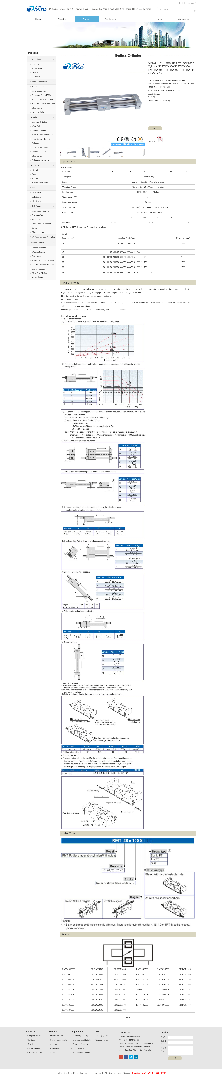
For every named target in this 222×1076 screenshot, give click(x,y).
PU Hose (35, 178)
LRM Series (36, 193)
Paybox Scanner (38, 256)
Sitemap (126, 1073)
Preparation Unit (37, 59)
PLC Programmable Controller (42, 237)
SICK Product (36, 206)
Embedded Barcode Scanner (43, 260)
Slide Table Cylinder (40, 147)
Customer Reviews (34, 1053)
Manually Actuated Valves (42, 99)
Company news (101, 1040)
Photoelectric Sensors (40, 211)
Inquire (154, 128)
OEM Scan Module (39, 273)
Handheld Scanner (39, 248)
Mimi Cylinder (38, 126)
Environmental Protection (83, 1053)
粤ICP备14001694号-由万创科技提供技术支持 (149, 1073)
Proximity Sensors (39, 215)
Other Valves (37, 108)
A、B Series (37, 68)
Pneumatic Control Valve (42, 95)
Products (86, 19)
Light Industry (78, 1048)
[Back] (128, 1017)
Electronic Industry (80, 1044)
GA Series (36, 77)
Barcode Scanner (37, 243)
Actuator (33, 117)
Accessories (35, 165)
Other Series (37, 72)
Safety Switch (37, 219)
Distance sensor (38, 232)
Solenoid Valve (38, 87)
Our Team (31, 1040)
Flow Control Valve (39, 91)
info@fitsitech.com (133, 1037)
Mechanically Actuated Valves (44, 104)
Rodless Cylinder (39, 152)
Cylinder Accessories (40, 160)
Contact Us (183, 19)
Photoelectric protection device (41, 226)
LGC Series (36, 201)
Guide (32, 188)
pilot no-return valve (40, 183)
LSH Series (36, 197)
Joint (34, 174)
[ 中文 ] (182, 3)
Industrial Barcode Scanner (42, 265)
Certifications (32, 1044)
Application (111, 19)
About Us (63, 19)
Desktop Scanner (38, 269)
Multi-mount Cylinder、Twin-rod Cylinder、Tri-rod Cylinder (44, 139)
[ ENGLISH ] (191, 3)
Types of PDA (37, 277)
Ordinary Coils (38, 112)
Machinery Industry (80, 1036)
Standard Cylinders (39, 122)
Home (38, 19)
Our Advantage (33, 1048)
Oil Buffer (36, 170)
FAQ (135, 19)
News (159, 19)
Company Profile (34, 1036)
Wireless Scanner (39, 252)
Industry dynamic (102, 1036)
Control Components (38, 82)
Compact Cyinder (39, 130)
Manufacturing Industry (82, 1040)
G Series (35, 64)
